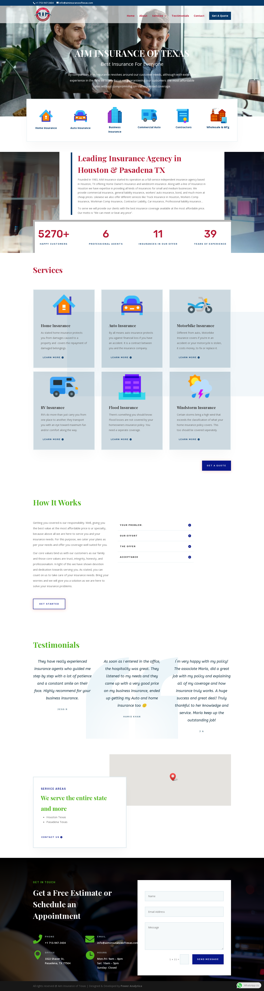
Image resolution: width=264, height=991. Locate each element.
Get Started (49, 604)
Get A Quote (220, 15)
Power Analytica (131, 986)
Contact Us (50, 837)
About (143, 16)
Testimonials (180, 16)
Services (157, 16)
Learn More (52, 357)
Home (131, 16)
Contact (199, 16)
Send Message (208, 959)
